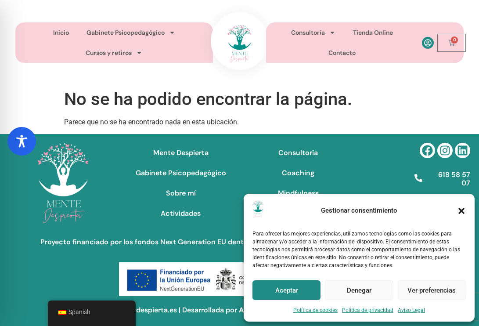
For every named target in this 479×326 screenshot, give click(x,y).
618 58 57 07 (454, 179)
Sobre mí (181, 193)
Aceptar (286, 290)
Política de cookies (315, 310)
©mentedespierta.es (142, 310)
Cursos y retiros (114, 52)
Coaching (298, 172)
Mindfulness (298, 193)
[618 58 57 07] (418, 178)
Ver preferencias (431, 290)
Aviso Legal (411, 310)
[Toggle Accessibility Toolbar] (22, 141)
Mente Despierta (181, 152)
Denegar (359, 290)
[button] (461, 210)
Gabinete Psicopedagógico (130, 32)
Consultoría (313, 32)
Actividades (181, 213)
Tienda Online (373, 32)
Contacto (342, 53)
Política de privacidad (367, 310)
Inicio (61, 32)
